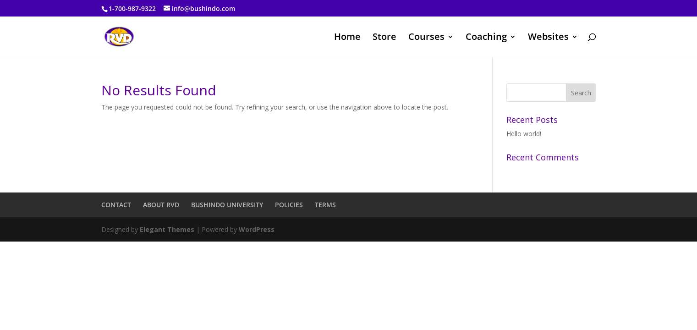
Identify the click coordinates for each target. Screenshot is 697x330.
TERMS (325, 204)
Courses (426, 38)
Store (384, 38)
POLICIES (289, 204)
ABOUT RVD (161, 204)
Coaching (486, 38)
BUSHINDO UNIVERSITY (227, 204)
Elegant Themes (167, 229)
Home (347, 38)
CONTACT (116, 204)
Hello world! (523, 133)
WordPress (256, 229)
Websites (548, 38)
